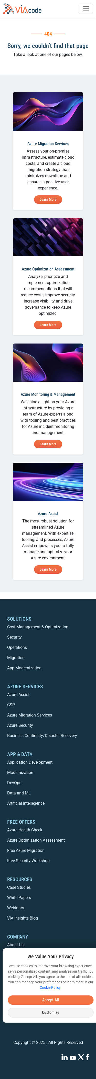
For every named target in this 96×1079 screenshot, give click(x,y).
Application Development (29, 762)
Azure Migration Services (29, 715)
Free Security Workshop (28, 860)
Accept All (50, 999)
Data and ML (19, 793)
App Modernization (24, 667)
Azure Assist (18, 694)
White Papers (19, 897)
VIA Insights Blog (22, 918)
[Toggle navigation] (86, 9)
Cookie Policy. (50, 987)
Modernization (20, 772)
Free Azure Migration (26, 850)
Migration (16, 657)
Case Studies (19, 887)
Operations (17, 647)
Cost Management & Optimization (37, 626)
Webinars (15, 907)
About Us (15, 944)
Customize (50, 1012)
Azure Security (20, 725)
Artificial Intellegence (26, 803)
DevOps (14, 782)
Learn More (48, 199)
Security (14, 637)
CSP (11, 704)
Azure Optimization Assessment (36, 840)
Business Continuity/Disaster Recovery (42, 735)
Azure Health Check (24, 830)
